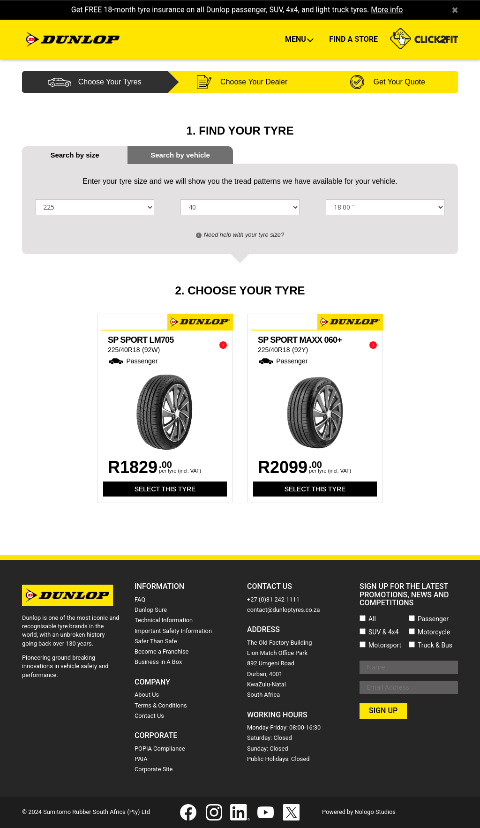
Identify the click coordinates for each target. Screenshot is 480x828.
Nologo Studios (375, 811)
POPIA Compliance (160, 748)
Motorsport (384, 645)
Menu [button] (296, 39)
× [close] (455, 9)
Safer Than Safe (156, 641)
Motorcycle (434, 632)
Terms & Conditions (161, 705)
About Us (147, 694)
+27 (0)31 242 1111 (273, 599)
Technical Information (164, 620)
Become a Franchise (161, 651)
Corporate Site (153, 769)
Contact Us (149, 715)
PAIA (141, 758)
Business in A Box (158, 661)
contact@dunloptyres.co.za (283, 609)
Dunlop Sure (151, 609)
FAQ (140, 599)
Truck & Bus (435, 645)
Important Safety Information (173, 630)
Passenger (433, 619)
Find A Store (353, 39)
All (372, 619)
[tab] (180, 155)
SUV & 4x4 (383, 632)
